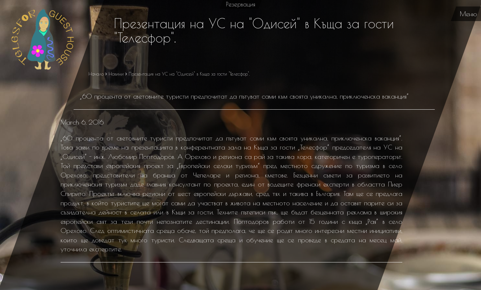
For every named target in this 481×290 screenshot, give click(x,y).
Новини (115, 74)
